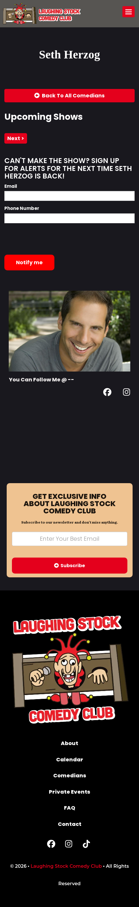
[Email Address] (69, 539)
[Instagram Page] (126, 393)
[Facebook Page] (107, 393)
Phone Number (21, 208)
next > (15, 138)
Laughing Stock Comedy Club (66, 866)
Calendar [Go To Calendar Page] (69, 759)
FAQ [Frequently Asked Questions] (69, 807)
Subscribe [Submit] (69, 565)
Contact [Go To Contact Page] (69, 824)
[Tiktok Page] (86, 845)
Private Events (69, 791)
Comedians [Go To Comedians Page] (69, 775)
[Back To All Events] (69, 95)
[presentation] (48, 239)
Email (10, 186)
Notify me (29, 262)
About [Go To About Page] (69, 743)
